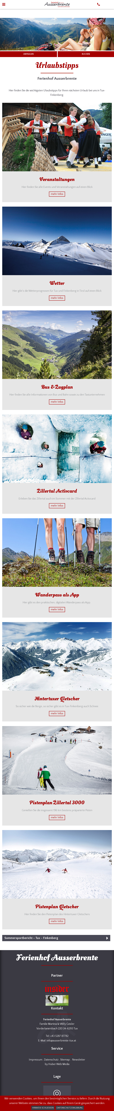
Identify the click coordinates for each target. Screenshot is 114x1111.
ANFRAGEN (28, 54)
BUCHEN (86, 54)
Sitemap (65, 1059)
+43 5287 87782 (59, 1036)
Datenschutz (51, 1059)
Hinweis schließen (43, 1108)
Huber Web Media (58, 1064)
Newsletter (78, 1059)
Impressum (35, 1059)
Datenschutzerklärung (70, 1108)
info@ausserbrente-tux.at (61, 1040)
